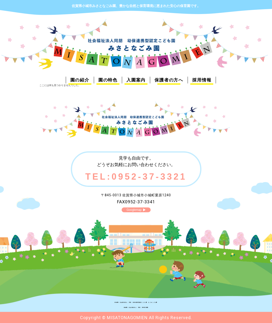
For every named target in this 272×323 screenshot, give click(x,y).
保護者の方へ (168, 80)
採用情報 (201, 80)
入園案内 (136, 80)
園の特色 (108, 80)
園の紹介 (79, 80)
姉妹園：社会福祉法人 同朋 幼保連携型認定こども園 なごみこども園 (136, 301)
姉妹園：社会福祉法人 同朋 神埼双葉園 (136, 306)
